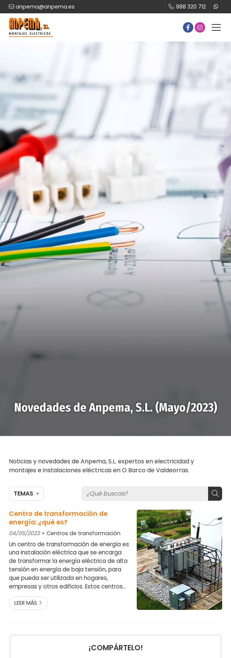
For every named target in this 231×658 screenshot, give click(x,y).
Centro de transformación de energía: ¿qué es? (58, 518)
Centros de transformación (83, 533)
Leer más (25, 603)
